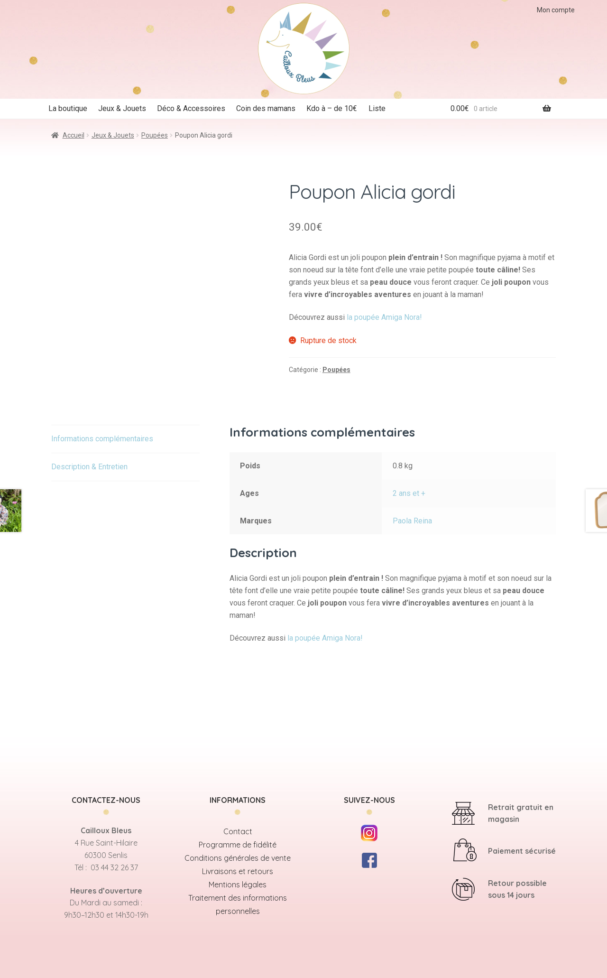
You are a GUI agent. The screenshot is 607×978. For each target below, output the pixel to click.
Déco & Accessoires (191, 108)
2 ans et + (409, 493)
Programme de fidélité (237, 844)
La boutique (67, 108)
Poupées (154, 135)
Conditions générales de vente (237, 858)
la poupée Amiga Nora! (384, 317)
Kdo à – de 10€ (331, 108)
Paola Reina (412, 520)
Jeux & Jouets (122, 108)
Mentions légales (238, 884)
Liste (377, 108)
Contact (237, 831)
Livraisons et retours (237, 871)
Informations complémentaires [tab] (102, 438)
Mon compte (556, 10)
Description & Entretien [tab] (89, 466)
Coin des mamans (265, 108)
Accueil (73, 135)
